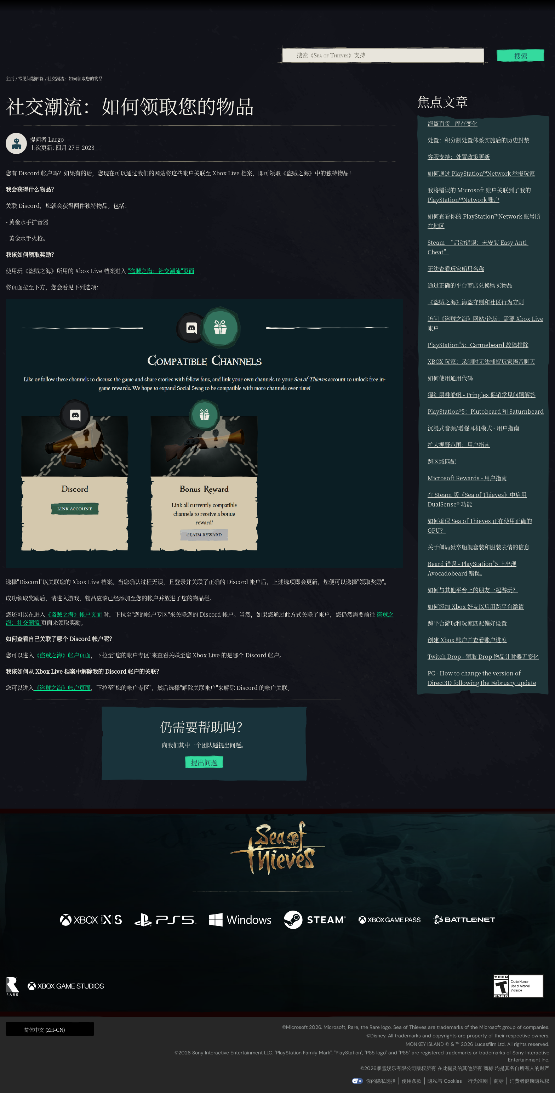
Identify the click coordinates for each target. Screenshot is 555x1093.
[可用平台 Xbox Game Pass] (389, 921)
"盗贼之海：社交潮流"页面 (161, 271)
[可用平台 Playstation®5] (165, 921)
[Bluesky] (346, 955)
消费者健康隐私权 (529, 1081)
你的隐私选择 (381, 1081)
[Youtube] (276, 954)
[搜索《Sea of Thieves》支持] (383, 55)
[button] (50, 1029)
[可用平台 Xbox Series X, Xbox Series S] (90, 921)
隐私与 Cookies (445, 1081)
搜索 (520, 56)
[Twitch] (245, 954)
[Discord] (306, 955)
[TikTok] (326, 954)
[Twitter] (225, 954)
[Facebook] (207, 954)
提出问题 (204, 762)
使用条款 (412, 1081)
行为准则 (478, 1081)
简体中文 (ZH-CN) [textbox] (44, 1029)
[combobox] (383, 55)
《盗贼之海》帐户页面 (74, 614)
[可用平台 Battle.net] (464, 921)
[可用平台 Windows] (240, 921)
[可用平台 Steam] (315, 921)
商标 (499, 1081)
